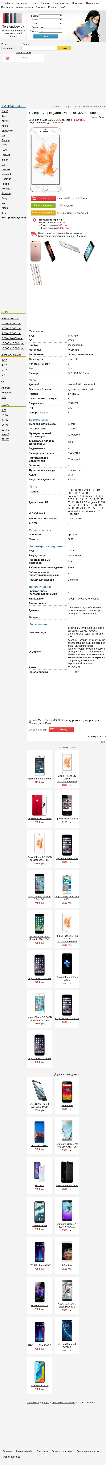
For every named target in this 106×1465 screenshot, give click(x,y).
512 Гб (5, 439)
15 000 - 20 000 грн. (13, 348)
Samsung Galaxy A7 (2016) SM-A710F (67, 1225)
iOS (4, 397)
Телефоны (7, 3)
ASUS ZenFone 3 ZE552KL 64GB (67, 1305)
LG (3, 164)
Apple (5, 126)
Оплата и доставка (62, 1451)
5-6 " (4, 370)
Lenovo (6, 169)
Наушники (77, 3)
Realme (6, 188)
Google (6, 140)
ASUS (5, 111)
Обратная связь (11, 1456)
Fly (3, 135)
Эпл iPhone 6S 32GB (63, 1402)
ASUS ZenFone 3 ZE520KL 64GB (39, 1105)
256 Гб (5, 434)
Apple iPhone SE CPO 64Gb (67, 898)
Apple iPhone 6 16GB (67, 858)
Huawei (6, 154)
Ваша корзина (23, 52)
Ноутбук (63, 7)
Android (6, 387)
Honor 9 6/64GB (39, 1305)
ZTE (4, 212)
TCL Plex (39, 1185)
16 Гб (5, 415)
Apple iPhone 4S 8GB (67, 818)
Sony (4, 198)
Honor (5, 150)
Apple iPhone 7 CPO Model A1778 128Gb (39, 938)
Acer (4, 116)
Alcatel (5, 121)
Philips (5, 183)
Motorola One (39, 1225)
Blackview (7, 130)
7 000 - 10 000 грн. (12, 338)
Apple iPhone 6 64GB (39, 1058)
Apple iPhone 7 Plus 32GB (67, 978)
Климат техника (24, 7)
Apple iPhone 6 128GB (67, 1018)
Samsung (7, 193)
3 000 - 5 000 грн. (11, 328)
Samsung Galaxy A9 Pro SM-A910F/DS (67, 1145)
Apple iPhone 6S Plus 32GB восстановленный (67, 939)
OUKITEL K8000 (39, 1145)
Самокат (40, 7)
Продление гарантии (88, 1451)
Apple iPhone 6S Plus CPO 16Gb (39, 898)
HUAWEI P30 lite (39, 1385)
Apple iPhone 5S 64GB (39, 778)
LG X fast (67, 1265)
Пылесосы (7, 7)
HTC (4, 145)
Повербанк (21, 3)
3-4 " (4, 360)
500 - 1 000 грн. (10, 318)
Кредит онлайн (24, 1451)
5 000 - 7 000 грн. (11, 333)
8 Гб (4, 410)
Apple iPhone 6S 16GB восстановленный (39, 858)
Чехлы (34, 3)
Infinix (5, 159)
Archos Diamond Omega (67, 1345)
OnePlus (6, 179)
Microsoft (7, 174)
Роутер (52, 7)
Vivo (4, 203)
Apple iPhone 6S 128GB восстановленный (67, 779)
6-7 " (4, 374)
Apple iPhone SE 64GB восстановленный (39, 1018)
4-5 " (4, 365)
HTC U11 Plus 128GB (39, 1345)
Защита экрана (61, 3)
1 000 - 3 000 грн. (11, 323)
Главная (7, 1451)
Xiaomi (5, 208)
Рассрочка (42, 1451)
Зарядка (45, 3)
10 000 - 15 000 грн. (13, 343)
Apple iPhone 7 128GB (39, 818)
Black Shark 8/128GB (67, 1185)
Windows (7, 392)
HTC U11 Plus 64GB (39, 1265)
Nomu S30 (67, 1105)
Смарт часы (92, 3)
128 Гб (5, 429)
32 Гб (5, 420)
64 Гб (5, 425)
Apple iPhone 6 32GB (39, 978)
